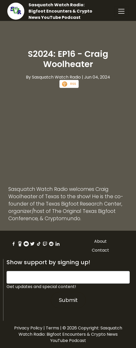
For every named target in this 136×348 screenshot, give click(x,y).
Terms (52, 328)
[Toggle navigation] (121, 11)
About (100, 241)
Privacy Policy (28, 328)
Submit (68, 300)
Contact (100, 250)
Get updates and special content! (41, 287)
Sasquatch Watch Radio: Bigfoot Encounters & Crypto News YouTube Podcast (60, 11)
